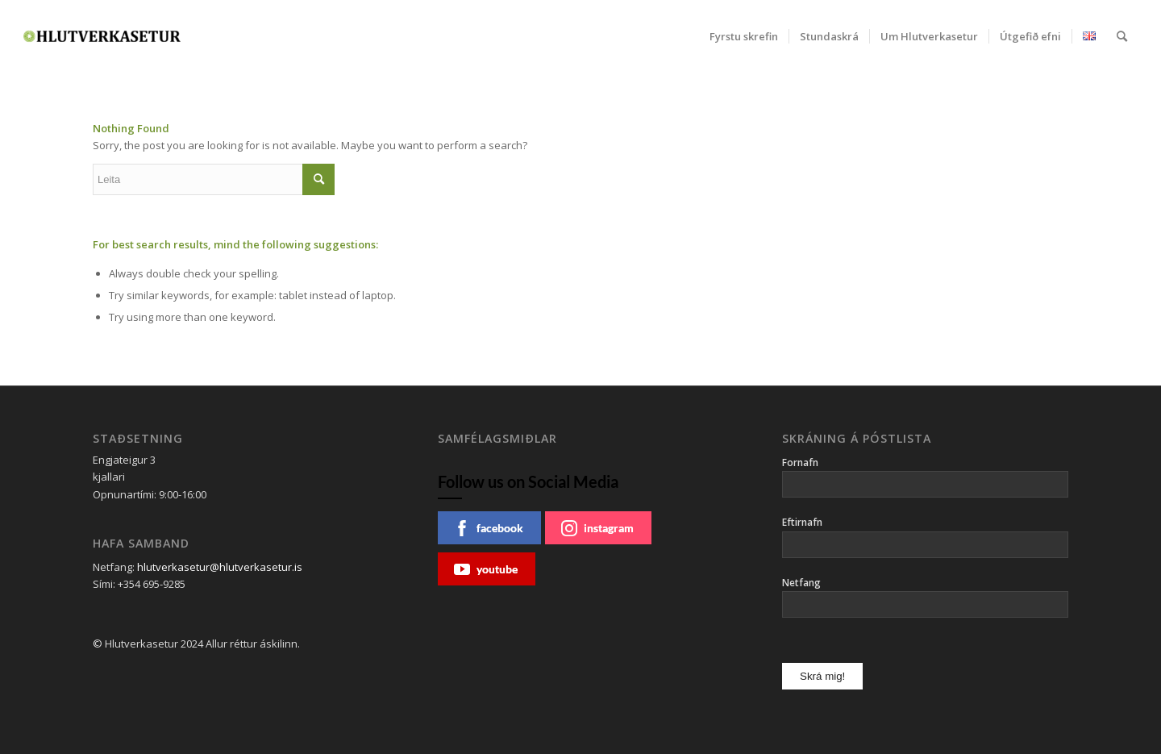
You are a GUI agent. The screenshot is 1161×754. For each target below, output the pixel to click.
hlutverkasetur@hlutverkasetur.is (219, 567)
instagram (597, 528)
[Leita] (1122, 36)
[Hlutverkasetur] (102, 36)
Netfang (801, 582)
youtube (486, 569)
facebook (488, 528)
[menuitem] (744, 36)
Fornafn (800, 462)
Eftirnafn (802, 522)
